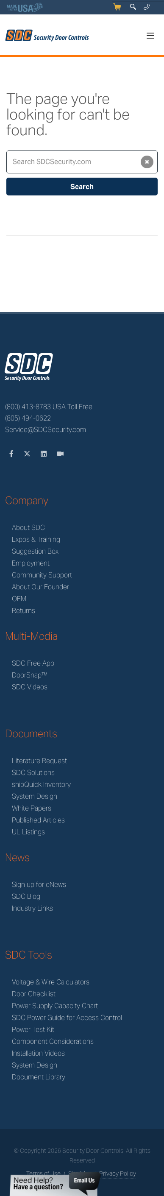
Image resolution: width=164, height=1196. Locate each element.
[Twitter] (27, 454)
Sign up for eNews (39, 884)
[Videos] (60, 454)
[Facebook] (12, 454)
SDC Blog (26, 896)
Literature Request (39, 760)
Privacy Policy (117, 1173)
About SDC (28, 527)
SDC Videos (29, 687)
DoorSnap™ (29, 675)
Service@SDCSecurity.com (45, 429)
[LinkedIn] (44, 454)
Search (82, 186)
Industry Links (32, 908)
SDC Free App (33, 663)
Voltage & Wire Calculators (50, 982)
